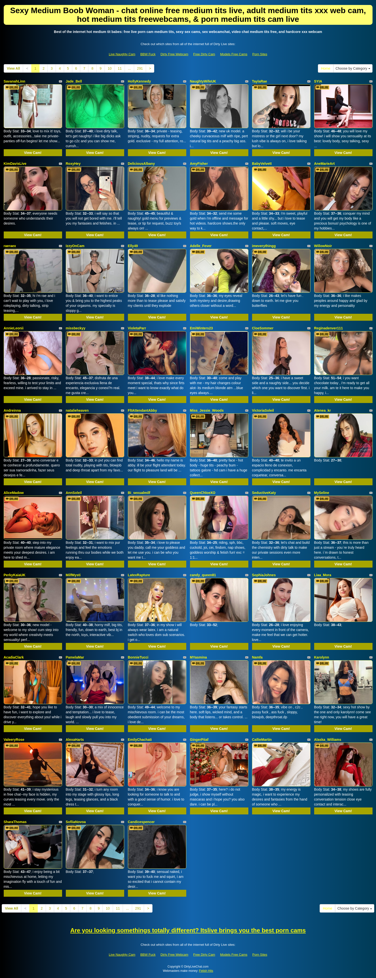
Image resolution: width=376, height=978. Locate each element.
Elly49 (133, 246)
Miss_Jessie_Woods (207, 410)
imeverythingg (264, 246)
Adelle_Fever (201, 246)
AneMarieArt (324, 164)
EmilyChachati (140, 740)
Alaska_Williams (327, 740)
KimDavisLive (15, 164)
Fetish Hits (206, 971)
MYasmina (198, 657)
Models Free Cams (233, 54)
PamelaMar (75, 657)
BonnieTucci (138, 657)
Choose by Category (353, 68)
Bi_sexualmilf (139, 493)
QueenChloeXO (203, 493)
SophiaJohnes (264, 575)
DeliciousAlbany (141, 164)
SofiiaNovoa (76, 822)
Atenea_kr (322, 410)
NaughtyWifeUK (203, 81)
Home (325, 68)
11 (120, 68)
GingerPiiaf (199, 740)
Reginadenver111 (328, 328)
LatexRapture (139, 575)
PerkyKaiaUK (15, 575)
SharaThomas (15, 822)
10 (110, 68)
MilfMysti (73, 575)
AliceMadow (14, 493)
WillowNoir (323, 246)
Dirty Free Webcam (174, 54)
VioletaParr (137, 328)
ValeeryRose (14, 740)
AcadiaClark (14, 657)
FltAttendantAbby (142, 410)
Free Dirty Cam (204, 54)
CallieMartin (262, 740)
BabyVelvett (262, 164)
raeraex (10, 246)
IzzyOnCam (75, 246)
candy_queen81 (203, 575)
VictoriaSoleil (263, 410)
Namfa (257, 657)
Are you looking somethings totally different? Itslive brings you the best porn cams (188, 930)
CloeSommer (262, 328)
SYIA (318, 81)
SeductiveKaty (264, 493)
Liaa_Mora (322, 575)
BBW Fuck (147, 54)
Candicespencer (141, 822)
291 (140, 68)
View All (13, 68)
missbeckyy (75, 328)
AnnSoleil (74, 493)
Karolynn (321, 657)
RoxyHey (73, 164)
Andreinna (12, 410)
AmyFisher (199, 164)
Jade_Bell (74, 81)
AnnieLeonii (14, 328)
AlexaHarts (75, 740)
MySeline (321, 493)
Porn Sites (259, 54)
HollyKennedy (139, 81)
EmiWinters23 (201, 328)
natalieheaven (77, 410)
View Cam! (33, 153)
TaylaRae (259, 81)
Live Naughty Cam (122, 54)
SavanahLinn (14, 81)
